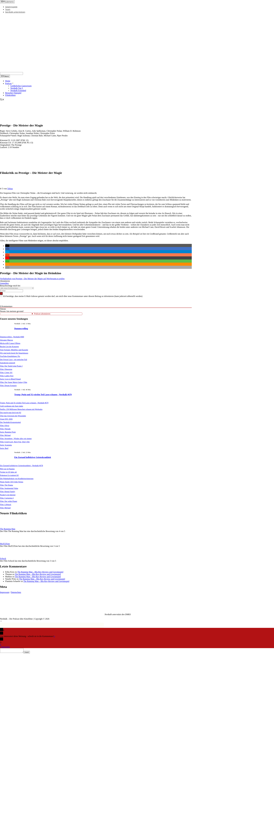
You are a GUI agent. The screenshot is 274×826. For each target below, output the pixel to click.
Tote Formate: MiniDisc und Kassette (14, 350)
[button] (7, 246)
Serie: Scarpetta (6, 445)
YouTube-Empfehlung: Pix (10, 356)
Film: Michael (5, 435)
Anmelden (4, 283)
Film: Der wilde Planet (8, 501)
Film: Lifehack (5, 505)
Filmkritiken (10, 95)
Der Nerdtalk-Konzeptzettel (10, 422)
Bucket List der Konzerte (9, 346)
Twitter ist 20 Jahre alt (8, 472)
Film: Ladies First (6, 376)
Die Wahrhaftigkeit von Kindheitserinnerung (16, 479)
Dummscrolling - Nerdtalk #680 (12, 337)
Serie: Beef (4, 448)
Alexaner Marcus (6, 340)
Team (7, 9)
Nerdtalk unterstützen (15, 12)
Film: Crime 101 (6, 372)
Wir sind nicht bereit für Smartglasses (14, 353)
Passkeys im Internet (7, 495)
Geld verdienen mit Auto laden (11, 406)
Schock (3, 558)
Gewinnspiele (11, 6)
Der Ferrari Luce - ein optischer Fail (13, 359)
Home (7, 81)
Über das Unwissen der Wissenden (13, 416)
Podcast (9, 83)
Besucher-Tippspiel (13, 93)
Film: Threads (5, 429)
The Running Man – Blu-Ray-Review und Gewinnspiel (40, 572)
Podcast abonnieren (42, 314)
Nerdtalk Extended (18, 90)
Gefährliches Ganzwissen (21, 86)
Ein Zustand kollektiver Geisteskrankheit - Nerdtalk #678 (21, 466)
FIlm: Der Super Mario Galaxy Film (13, 382)
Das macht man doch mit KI (10, 413)
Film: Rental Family (7, 492)
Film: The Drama (6, 485)
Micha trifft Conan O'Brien (10, 343)
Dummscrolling (21, 328)
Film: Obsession (6, 369)
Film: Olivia (4, 425)
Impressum (4, 592)
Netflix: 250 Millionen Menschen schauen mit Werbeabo (21, 409)
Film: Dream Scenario (8, 385)
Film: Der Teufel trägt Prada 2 (11, 366)
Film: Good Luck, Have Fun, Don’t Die (15, 442)
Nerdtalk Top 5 (16, 88)
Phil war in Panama (7, 469)
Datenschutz (16, 592)
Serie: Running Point (8, 432)
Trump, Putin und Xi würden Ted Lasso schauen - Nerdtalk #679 (43, 394)
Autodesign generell (7, 363)
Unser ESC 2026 (6, 419)
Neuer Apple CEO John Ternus (11, 482)
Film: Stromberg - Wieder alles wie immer (16, 438)
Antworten (5, 647)
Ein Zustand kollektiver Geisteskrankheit (32, 457)
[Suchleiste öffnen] (2, 100)
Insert (29, 653)
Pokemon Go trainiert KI (9, 475)
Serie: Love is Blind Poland (10, 379)
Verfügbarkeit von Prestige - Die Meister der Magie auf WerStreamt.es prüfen (32, 279)
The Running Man (7, 529)
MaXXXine (5, 544)
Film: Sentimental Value (9, 488)
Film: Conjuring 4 (6, 498)
